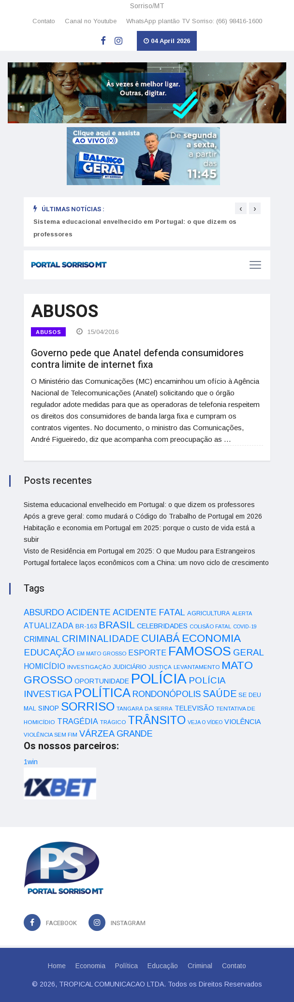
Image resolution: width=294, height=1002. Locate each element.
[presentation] (241, 208)
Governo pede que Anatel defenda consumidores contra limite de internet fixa (137, 359)
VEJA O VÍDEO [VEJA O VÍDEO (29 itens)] (205, 722)
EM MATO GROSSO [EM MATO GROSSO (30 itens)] (101, 653)
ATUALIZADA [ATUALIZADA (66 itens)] (49, 626)
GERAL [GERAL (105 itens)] (248, 652)
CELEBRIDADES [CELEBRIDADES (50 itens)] (162, 626)
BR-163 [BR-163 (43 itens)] (86, 626)
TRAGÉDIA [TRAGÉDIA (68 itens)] (77, 721)
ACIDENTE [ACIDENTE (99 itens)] (88, 612)
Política (126, 966)
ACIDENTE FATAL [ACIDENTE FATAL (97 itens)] (149, 612)
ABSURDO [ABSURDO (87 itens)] (44, 612)
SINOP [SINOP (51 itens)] (48, 708)
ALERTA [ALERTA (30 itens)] (242, 613)
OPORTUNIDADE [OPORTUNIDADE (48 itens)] (101, 681)
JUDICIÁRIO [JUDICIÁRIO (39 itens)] (130, 667)
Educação (162, 966)
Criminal (200, 966)
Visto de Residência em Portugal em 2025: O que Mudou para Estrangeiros (139, 551)
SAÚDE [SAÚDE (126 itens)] (219, 693)
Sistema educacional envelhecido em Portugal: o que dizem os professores (139, 504)
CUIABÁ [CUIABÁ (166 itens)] (160, 638)
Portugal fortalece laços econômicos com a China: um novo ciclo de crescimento (146, 562)
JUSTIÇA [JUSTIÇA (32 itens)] (160, 667)
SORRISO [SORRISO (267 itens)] (88, 706)
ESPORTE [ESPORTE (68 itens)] (147, 652)
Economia (90, 966)
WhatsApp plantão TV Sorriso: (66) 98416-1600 (194, 21)
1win (31, 762)
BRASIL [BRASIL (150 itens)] (117, 624)
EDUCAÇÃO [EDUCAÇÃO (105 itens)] (49, 652)
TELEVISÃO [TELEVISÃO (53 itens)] (194, 708)
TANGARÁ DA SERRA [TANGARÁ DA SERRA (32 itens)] (145, 709)
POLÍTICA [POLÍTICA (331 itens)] (102, 692)
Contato (43, 21)
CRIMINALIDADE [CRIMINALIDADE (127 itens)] (100, 638)
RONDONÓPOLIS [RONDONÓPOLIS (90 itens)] (166, 694)
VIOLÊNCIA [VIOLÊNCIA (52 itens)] (242, 722)
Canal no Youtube (91, 21)
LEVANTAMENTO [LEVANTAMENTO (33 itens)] (197, 667)
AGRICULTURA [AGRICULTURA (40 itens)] (208, 613)
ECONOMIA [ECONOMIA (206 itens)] (211, 638)
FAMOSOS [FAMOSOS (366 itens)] (199, 651)
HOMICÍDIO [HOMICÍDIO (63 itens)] (44, 666)
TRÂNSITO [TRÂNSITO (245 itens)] (157, 719)
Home (57, 966)
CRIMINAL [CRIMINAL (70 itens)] (42, 639)
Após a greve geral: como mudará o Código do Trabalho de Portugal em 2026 (143, 516)
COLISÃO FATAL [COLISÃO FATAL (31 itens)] (210, 626)
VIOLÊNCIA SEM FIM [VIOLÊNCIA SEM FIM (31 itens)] (50, 735)
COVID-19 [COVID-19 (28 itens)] (245, 626)
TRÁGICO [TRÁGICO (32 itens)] (113, 722)
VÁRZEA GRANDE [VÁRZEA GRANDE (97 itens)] (116, 734)
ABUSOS (48, 332)
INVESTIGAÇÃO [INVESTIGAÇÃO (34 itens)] (89, 667)
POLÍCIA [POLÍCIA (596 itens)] (159, 678)
